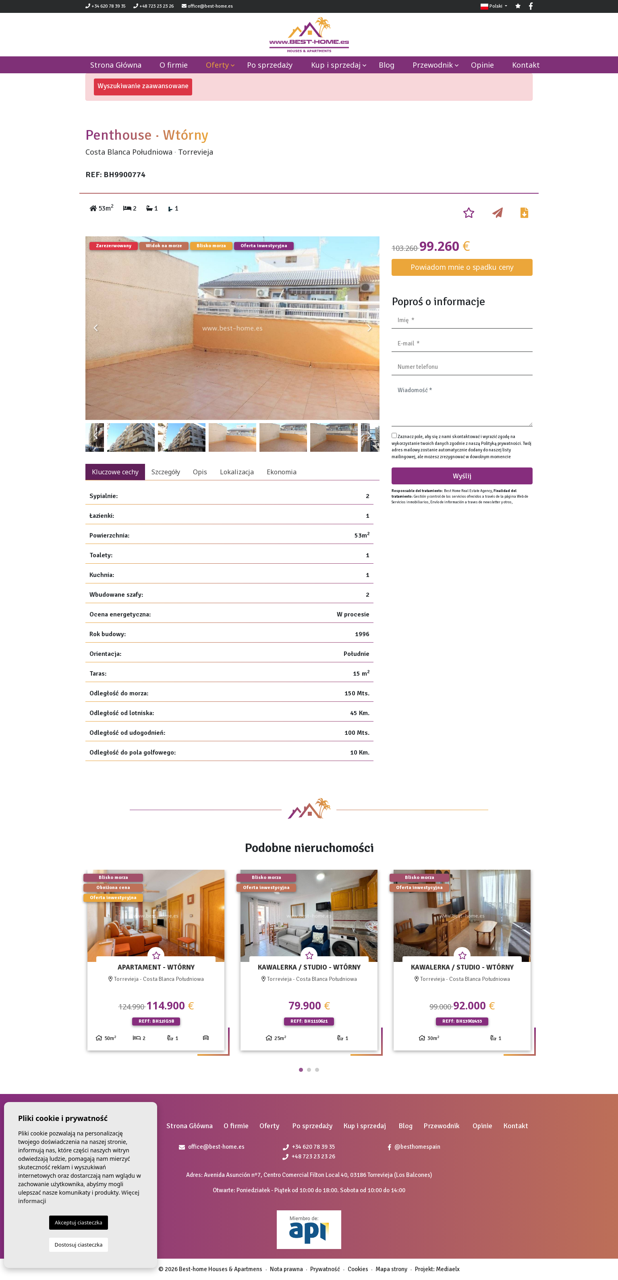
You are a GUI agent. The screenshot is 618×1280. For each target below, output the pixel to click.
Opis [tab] (200, 471)
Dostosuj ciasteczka (79, 1244)
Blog (386, 65)
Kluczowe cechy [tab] (115, 471)
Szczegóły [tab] (165, 471)
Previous (95, 328)
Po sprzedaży (269, 65)
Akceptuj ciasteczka (78, 1222)
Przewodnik (433, 65)
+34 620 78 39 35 (105, 6)
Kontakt (526, 65)
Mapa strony (391, 1269)
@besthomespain (414, 1146)
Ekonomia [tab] (282, 471)
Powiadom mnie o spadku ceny (462, 267)
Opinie (482, 65)
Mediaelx (448, 1269)
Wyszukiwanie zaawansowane (143, 85)
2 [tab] (309, 1070)
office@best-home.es (210, 6)
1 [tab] (301, 1070)
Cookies (358, 1269)
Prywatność (325, 1269)
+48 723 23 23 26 (153, 6)
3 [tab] (317, 1070)
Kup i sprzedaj (336, 65)
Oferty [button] (217, 65)
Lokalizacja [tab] (237, 471)
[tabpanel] (155, 963)
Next (369, 328)
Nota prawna (286, 1269)
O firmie (174, 65)
